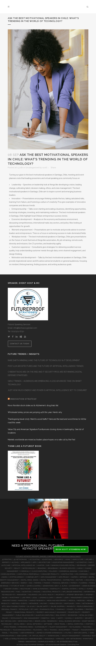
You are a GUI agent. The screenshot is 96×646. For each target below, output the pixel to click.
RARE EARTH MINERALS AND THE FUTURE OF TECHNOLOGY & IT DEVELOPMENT (44, 360)
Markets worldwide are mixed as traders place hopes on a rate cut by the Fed (41, 440)
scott (44, 168)
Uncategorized (32, 168)
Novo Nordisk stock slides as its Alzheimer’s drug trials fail (33, 405)
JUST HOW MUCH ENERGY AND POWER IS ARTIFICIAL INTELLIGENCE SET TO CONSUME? (47, 390)
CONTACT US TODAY (19, 344)
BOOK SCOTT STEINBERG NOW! (71, 549)
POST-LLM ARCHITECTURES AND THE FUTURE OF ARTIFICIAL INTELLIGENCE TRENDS (45, 366)
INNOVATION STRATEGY (23, 399)
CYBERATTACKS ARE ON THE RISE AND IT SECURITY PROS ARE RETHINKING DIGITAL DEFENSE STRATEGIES (45, 373)
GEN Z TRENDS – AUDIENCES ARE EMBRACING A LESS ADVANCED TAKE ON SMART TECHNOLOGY (45, 383)
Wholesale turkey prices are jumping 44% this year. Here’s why (35, 412)
